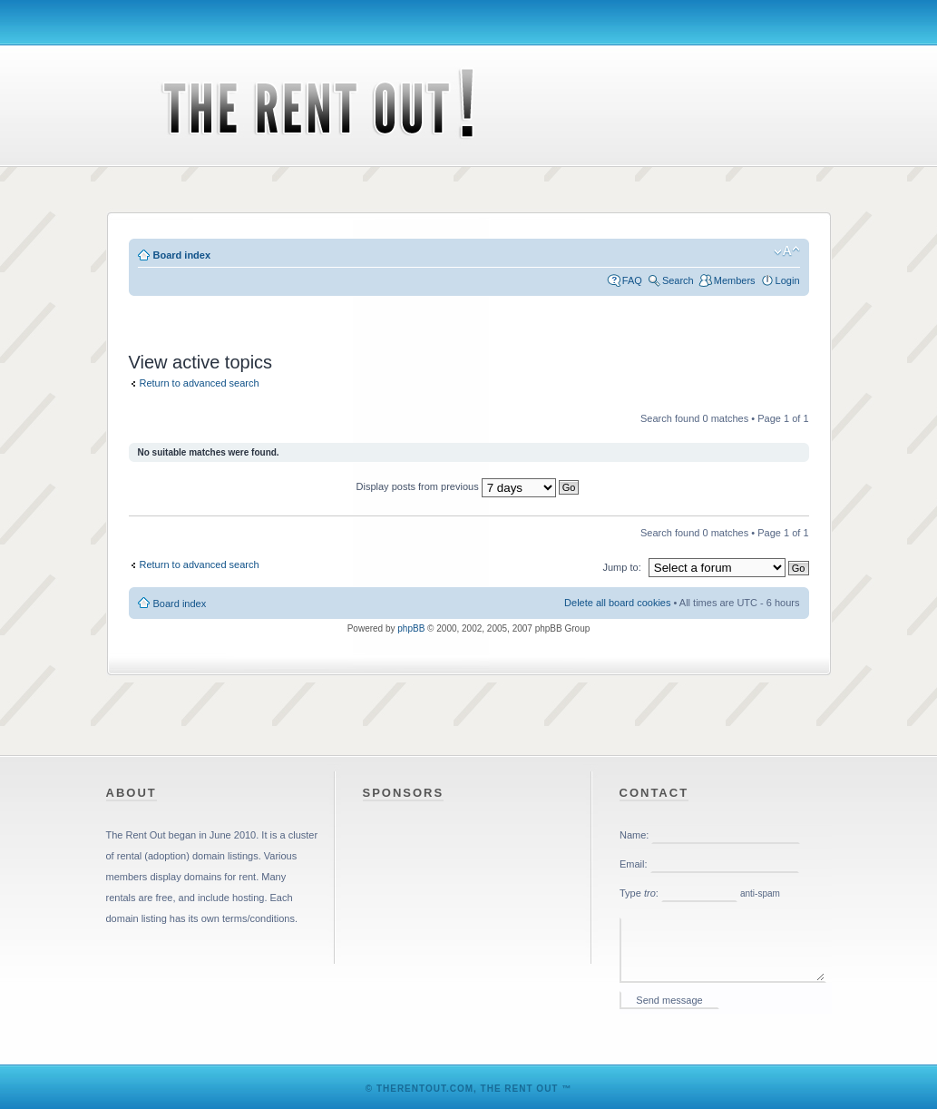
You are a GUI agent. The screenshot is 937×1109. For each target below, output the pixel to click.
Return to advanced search (199, 383)
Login (788, 280)
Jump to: (622, 567)
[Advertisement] (469, 313)
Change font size (787, 251)
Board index (182, 255)
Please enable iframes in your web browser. (726, 919)
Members (735, 280)
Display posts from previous (468, 486)
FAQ (632, 280)
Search (678, 280)
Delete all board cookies (617, 602)
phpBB (411, 628)
